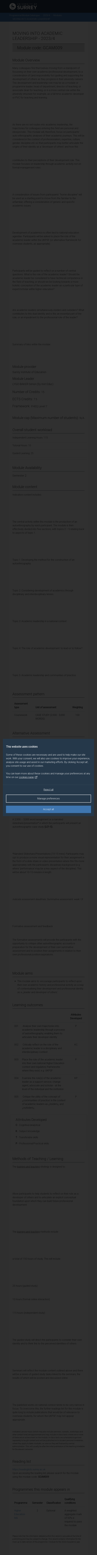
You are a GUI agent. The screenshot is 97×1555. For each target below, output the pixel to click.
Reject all (48, 789)
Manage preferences (48, 798)
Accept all (48, 809)
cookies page (28, 777)
